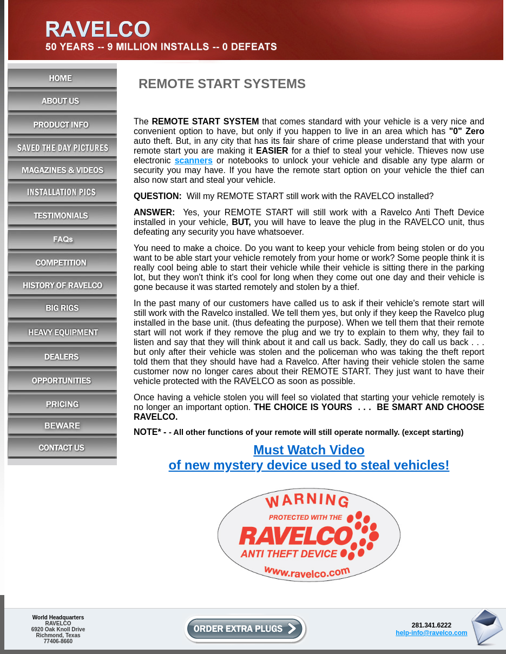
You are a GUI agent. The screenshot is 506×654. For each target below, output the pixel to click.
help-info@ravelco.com (431, 633)
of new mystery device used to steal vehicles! (309, 465)
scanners (194, 160)
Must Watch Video (308, 449)
